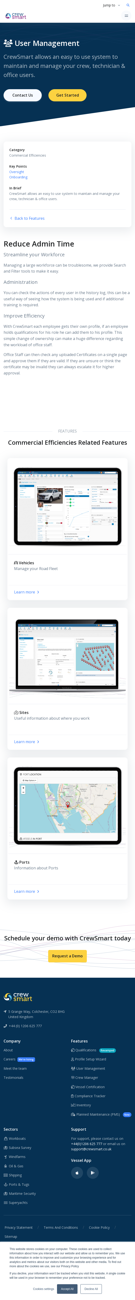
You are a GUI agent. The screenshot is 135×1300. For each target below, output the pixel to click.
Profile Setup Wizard (88, 1059)
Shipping (13, 1175)
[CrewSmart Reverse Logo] (18, 996)
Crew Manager (84, 1077)
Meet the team (15, 1068)
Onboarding (18, 177)
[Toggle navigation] (126, 16)
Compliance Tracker (88, 1096)
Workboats (15, 1138)
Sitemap (11, 1236)
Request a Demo (67, 956)
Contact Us (22, 95)
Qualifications (93, 1050)
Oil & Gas (13, 1166)
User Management (88, 1068)
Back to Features (27, 218)
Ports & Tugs (16, 1184)
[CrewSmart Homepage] (17, 16)
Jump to (109, 5)
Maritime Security (20, 1193)
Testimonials (13, 1077)
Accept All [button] (67, 1289)
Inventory (81, 1105)
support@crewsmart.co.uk (91, 1149)
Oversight (16, 172)
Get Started (67, 95)
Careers (19, 1059)
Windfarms (15, 1156)
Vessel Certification (88, 1087)
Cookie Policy (99, 1227)
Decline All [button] (91, 1289)
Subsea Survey (17, 1147)
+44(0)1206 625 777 (86, 1143)
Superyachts (16, 1202)
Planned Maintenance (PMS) (101, 1114)
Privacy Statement (19, 1227)
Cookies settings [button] (43, 1289)
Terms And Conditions (61, 1227)
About (8, 1050)
